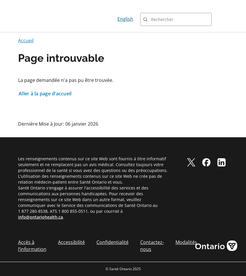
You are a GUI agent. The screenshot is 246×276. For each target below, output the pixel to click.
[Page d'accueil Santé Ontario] (39, 19)
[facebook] (206, 162)
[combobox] (176, 19)
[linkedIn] (221, 162)
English (125, 19)
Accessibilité (71, 242)
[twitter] (191, 162)
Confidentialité (112, 242)
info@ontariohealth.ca (40, 217)
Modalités (186, 242)
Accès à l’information (32, 245)
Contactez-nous (152, 245)
